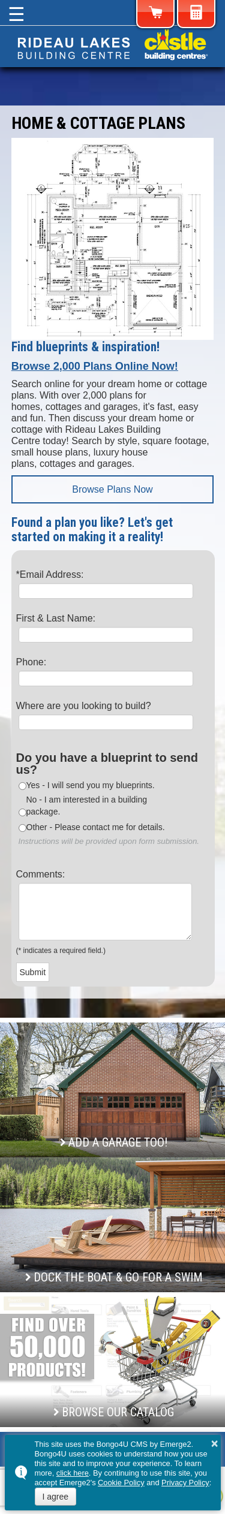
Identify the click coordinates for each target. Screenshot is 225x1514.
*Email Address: (50, 574)
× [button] (214, 1443)
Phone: (31, 662)
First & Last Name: (55, 618)
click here (72, 1472)
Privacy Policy (185, 1482)
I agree (56, 1496)
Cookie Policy (121, 1482)
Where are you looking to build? (83, 706)
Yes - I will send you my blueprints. (90, 785)
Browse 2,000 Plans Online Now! (94, 366)
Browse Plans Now (112, 489)
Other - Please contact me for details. (95, 827)
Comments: (40, 874)
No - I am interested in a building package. (87, 805)
